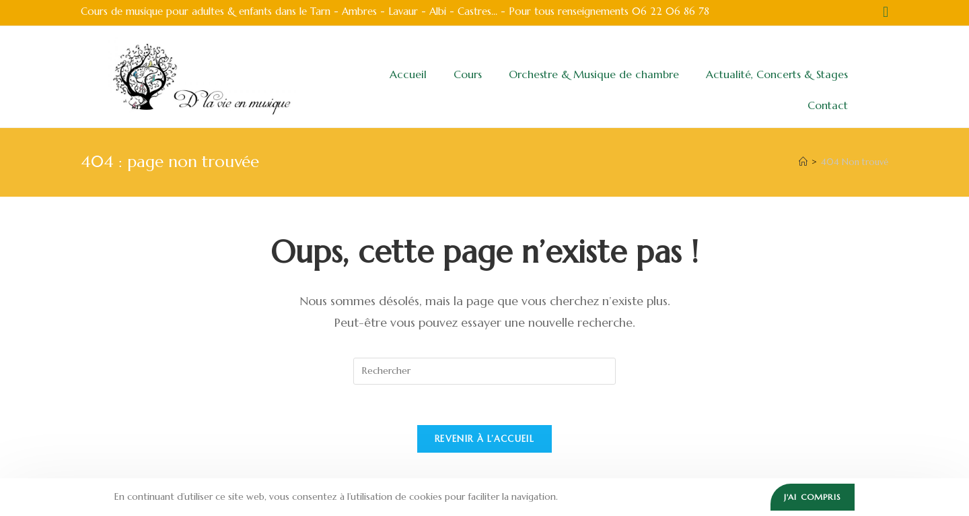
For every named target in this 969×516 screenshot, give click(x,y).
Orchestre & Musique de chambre (594, 74)
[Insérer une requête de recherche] (484, 371)
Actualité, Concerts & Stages (777, 74)
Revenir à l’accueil (484, 439)
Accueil (408, 74)
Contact (828, 105)
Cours (468, 74)
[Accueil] (803, 162)
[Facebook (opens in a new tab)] (883, 12)
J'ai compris (812, 497)
